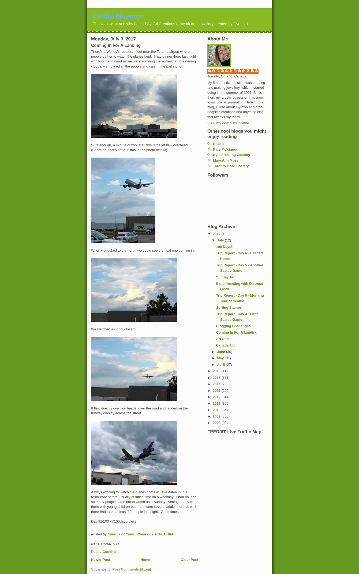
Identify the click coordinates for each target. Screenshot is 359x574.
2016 (217, 371)
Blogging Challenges (233, 326)
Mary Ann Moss (226, 160)
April (221, 365)
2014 (217, 384)
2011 (217, 403)
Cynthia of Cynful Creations (236, 71)
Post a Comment (105, 552)
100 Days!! (224, 247)
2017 (217, 234)
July (221, 240)
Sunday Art (225, 277)
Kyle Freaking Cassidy (231, 155)
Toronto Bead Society (231, 166)
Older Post (189, 560)
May (221, 358)
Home (145, 560)
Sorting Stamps (229, 307)
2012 (217, 397)
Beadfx (219, 144)
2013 (217, 391)
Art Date (223, 339)
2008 (217, 423)
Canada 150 (225, 345)
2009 (217, 416)
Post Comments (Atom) (132, 569)
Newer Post (100, 560)
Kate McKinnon (225, 149)
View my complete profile (228, 123)
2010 (217, 410)
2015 (217, 378)
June (221, 352)
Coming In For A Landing (236, 332)
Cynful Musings (118, 16)
